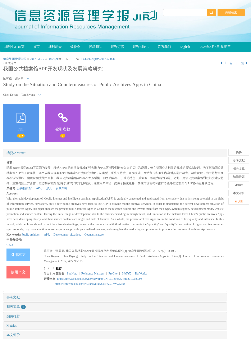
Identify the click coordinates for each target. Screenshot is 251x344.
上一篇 (226, 63)
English (185, 47)
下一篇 (242, 63)
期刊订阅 (117, 47)
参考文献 (13, 297)
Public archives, (31, 234)
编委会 (75, 47)
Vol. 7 (40, 59)
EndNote (72, 273)
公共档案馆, (25, 188)
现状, (47, 188)
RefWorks (141, 273)
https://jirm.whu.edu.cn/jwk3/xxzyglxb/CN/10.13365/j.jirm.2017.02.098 (99, 278)
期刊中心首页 (14, 47)
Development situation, (65, 234)
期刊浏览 (141, 47)
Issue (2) (53, 59)
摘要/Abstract (16, 153)
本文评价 (13, 335)
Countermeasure (93, 234)
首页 (36, 47)
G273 (9, 244)
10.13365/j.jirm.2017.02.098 (98, 59)
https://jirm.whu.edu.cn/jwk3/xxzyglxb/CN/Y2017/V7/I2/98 (90, 283)
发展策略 (60, 188)
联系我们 (164, 47)
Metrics (11, 325)
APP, (37, 188)
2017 (33, 59)
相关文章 (16, 306)
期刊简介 (55, 47)
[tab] (115, 153)
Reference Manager (92, 273)
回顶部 (238, 201)
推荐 (59, 268)
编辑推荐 (13, 316)
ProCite (113, 273)
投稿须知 (95, 47)
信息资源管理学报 (15, 59)
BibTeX (126, 273)
